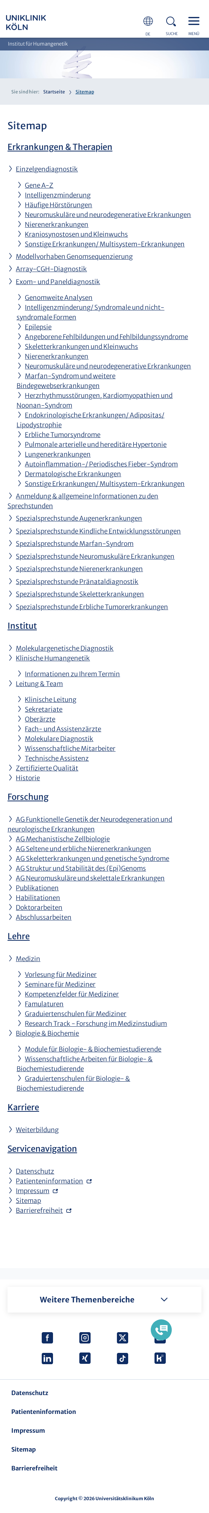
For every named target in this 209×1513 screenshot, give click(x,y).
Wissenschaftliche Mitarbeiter (70, 748)
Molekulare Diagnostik (59, 739)
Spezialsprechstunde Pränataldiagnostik (77, 582)
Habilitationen (38, 898)
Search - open (173, 20)
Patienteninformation (49, 1181)
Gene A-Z (39, 185)
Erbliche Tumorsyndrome (62, 435)
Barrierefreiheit (39, 1210)
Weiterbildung (37, 1130)
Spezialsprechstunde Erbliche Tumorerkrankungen (92, 607)
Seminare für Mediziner (60, 984)
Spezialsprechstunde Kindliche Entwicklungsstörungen (98, 531)
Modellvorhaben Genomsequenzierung (74, 256)
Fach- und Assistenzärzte (63, 729)
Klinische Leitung (50, 699)
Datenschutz (35, 1171)
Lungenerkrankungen (58, 454)
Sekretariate (43, 709)
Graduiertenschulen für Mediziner (75, 1014)
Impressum (32, 1191)
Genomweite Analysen (58, 297)
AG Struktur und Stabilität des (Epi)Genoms (81, 868)
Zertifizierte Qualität (47, 768)
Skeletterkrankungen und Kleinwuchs (81, 346)
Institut (22, 625)
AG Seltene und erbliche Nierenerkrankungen (83, 849)
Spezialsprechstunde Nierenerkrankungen (79, 569)
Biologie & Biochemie (47, 1033)
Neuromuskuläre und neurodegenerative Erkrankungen (108, 215)
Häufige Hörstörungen (58, 205)
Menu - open (195, 20)
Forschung (28, 797)
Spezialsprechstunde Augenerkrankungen (79, 518)
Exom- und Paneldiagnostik (58, 282)
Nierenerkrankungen (56, 224)
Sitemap (28, 1201)
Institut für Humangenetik (38, 44)
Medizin (28, 959)
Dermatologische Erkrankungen (73, 474)
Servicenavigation (42, 1148)
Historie (28, 778)
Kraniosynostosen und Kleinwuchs (76, 234)
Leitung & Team (39, 684)
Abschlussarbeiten (43, 917)
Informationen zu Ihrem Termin (72, 674)
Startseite (54, 92)
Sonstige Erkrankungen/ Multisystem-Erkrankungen (105, 244)
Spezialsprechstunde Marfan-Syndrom (74, 543)
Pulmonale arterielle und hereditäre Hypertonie (96, 444)
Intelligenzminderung (58, 195)
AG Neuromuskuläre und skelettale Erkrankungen (90, 878)
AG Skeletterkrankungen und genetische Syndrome (92, 858)
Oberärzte (40, 719)
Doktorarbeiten (39, 907)
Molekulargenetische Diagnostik (65, 648)
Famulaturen (44, 1004)
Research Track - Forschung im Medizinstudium (96, 1023)
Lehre (19, 936)
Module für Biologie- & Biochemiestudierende (93, 1049)
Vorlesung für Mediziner (61, 974)
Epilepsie (38, 327)
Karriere (23, 1107)
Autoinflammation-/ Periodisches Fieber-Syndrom (101, 464)
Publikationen (37, 888)
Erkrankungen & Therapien (60, 147)
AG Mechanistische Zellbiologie (63, 839)
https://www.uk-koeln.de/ (36, 22)
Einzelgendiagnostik (47, 169)
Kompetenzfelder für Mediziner (72, 994)
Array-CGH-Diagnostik (51, 269)
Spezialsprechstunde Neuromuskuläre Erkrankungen (95, 556)
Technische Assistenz (57, 758)
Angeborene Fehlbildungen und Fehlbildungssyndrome (106, 337)
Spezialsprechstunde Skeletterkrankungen (80, 594)
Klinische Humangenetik (53, 658)
